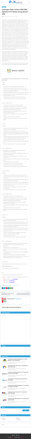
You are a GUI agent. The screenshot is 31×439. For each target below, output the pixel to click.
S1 (12, 285)
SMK (16, 285)
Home (3, 424)
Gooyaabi (22, 437)
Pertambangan (9, 285)
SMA (14, 285)
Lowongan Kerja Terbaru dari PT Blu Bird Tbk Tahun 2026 (17, 379)
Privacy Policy (18, 419)
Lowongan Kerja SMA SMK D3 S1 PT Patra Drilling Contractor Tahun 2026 (18, 373)
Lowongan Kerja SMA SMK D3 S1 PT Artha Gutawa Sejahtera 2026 (18, 399)
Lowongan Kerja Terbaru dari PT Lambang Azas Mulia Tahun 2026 (18, 366)
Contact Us (4, 419)
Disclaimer (18, 417)
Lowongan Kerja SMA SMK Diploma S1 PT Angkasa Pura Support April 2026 (18, 386)
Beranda (3, 417)
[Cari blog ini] (12, 410)
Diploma (4, 285)
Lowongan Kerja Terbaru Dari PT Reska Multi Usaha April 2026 (17, 392)
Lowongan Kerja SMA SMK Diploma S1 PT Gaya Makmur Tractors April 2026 (17, 360)
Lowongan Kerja (7, 16)
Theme (13, 437)
